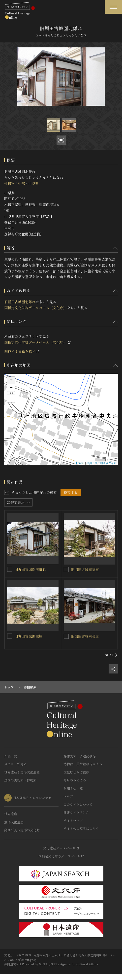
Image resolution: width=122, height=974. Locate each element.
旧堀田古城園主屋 (28, 636)
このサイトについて (77, 804)
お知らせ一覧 (73, 788)
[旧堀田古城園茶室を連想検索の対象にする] (66, 569)
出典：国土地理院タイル (102, 463)
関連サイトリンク (76, 812)
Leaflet (80, 463)
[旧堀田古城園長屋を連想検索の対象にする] (66, 636)
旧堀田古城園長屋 (85, 636)
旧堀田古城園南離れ (30, 569)
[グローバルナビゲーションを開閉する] (113, 7)
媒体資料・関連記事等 (79, 756)
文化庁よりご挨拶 (76, 772)
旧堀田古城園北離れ (19, 301)
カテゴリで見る (15, 764)
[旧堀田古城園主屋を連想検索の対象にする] (9, 636)
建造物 (9, 183)
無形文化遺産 (14, 822)
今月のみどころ (74, 780)
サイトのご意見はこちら (81, 828)
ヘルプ (68, 796)
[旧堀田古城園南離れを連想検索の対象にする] (9, 569)
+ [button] (11, 380)
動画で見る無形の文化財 (22, 830)
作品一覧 (10, 756)
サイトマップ (73, 820)
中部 (21, 183)
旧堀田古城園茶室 (85, 569)
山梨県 (33, 183)
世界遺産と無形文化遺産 (22, 772)
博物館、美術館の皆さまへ (82, 764)
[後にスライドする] (111, 655)
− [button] (11, 388)
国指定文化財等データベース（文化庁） (35, 307)
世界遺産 (10, 813)
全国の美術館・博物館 (20, 780)
